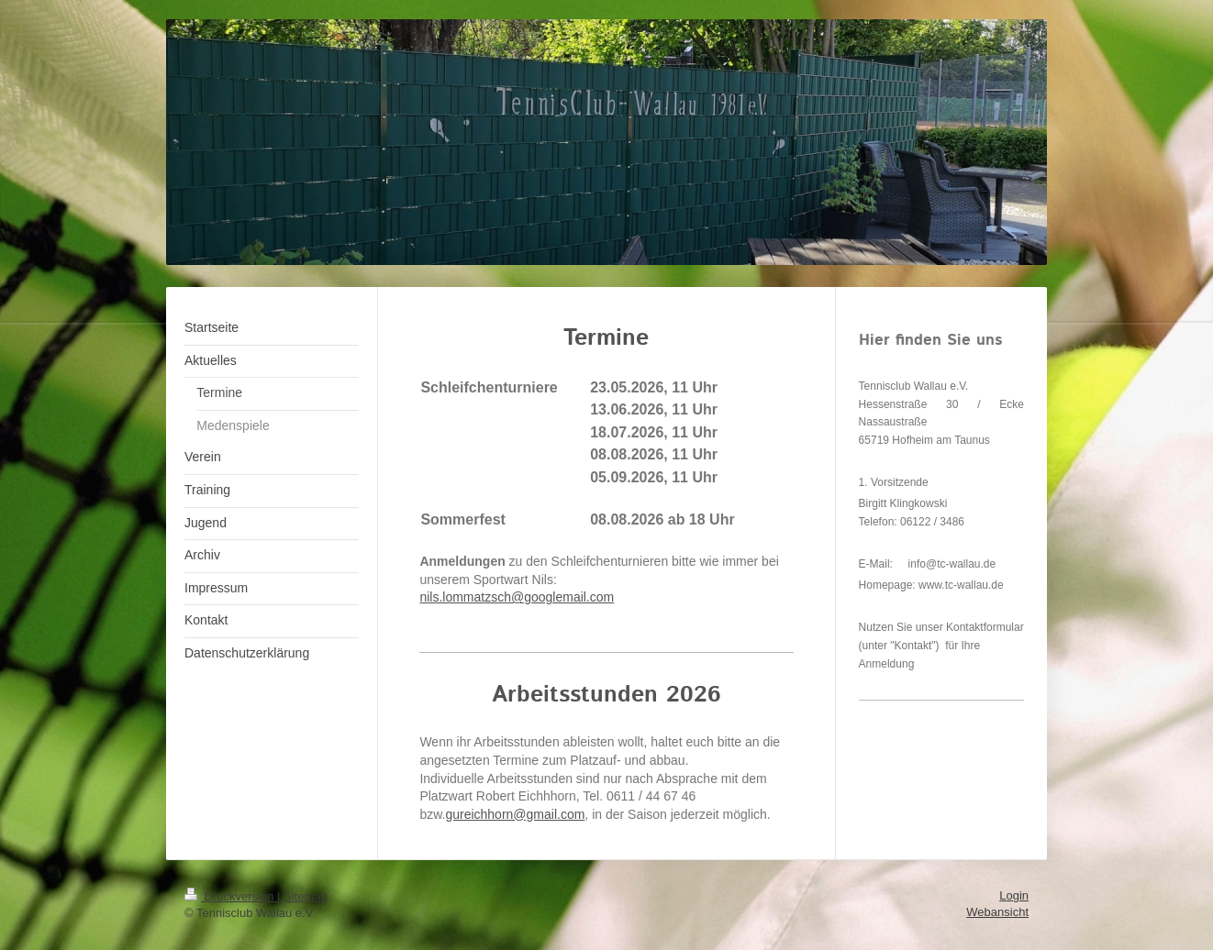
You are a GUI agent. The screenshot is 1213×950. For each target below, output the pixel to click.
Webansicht (997, 912)
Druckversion (230, 896)
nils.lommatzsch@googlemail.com (516, 597)
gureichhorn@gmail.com (514, 814)
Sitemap (306, 896)
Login (1014, 895)
